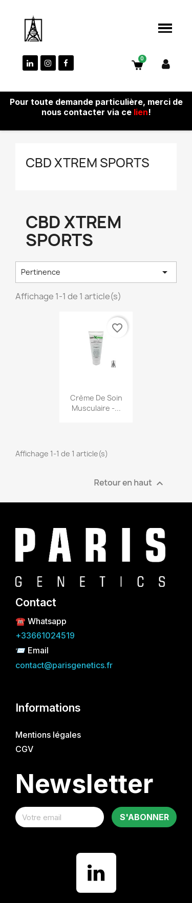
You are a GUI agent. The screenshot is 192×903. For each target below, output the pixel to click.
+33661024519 (45, 635)
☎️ (21, 621)
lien (141, 112)
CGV (24, 749)
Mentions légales (48, 735)
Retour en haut (130, 483)
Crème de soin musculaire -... (96, 403)
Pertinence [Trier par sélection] (96, 272)
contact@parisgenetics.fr (64, 665)
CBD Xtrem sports (88, 162)
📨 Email (32, 650)
